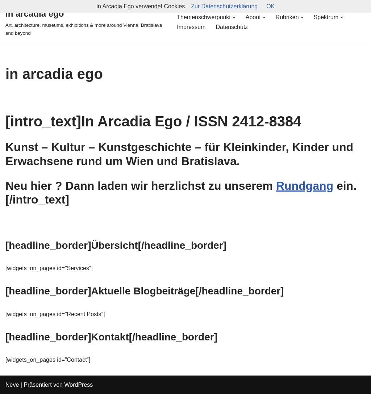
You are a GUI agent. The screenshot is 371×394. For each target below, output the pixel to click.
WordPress (78, 385)
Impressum (191, 27)
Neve (12, 385)
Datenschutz (232, 27)
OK (270, 6)
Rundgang (304, 185)
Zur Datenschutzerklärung (224, 6)
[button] (234, 17)
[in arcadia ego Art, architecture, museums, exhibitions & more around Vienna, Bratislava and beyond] (84, 22)
